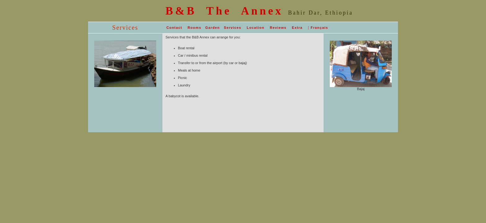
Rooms (194, 27)
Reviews (278, 27)
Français (319, 27)
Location (255, 27)
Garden (212, 27)
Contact (174, 27)
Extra (297, 27)
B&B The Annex (224, 11)
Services (232, 27)
